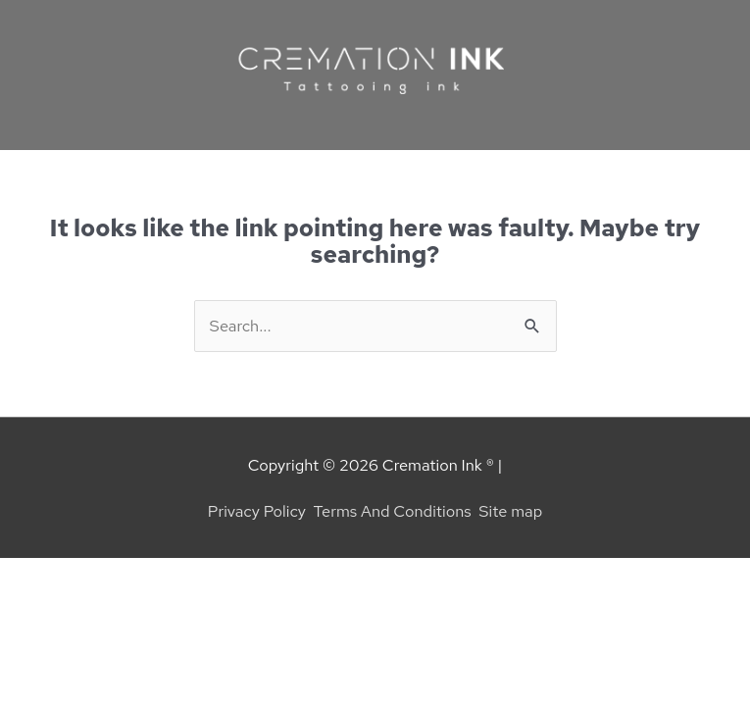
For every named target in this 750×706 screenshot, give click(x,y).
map (526, 511)
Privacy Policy (257, 511)
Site (494, 511)
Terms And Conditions (393, 511)
